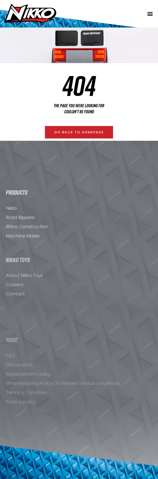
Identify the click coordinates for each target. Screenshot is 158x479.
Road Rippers (20, 235)
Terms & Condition (26, 423)
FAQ (10, 386)
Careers (14, 307)
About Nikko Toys (24, 298)
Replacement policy (28, 404)
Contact (15, 317)
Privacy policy (20, 432)
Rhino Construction (27, 244)
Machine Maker (23, 253)
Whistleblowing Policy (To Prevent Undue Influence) (63, 413)
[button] (150, 13)
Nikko (11, 225)
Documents (19, 395)
